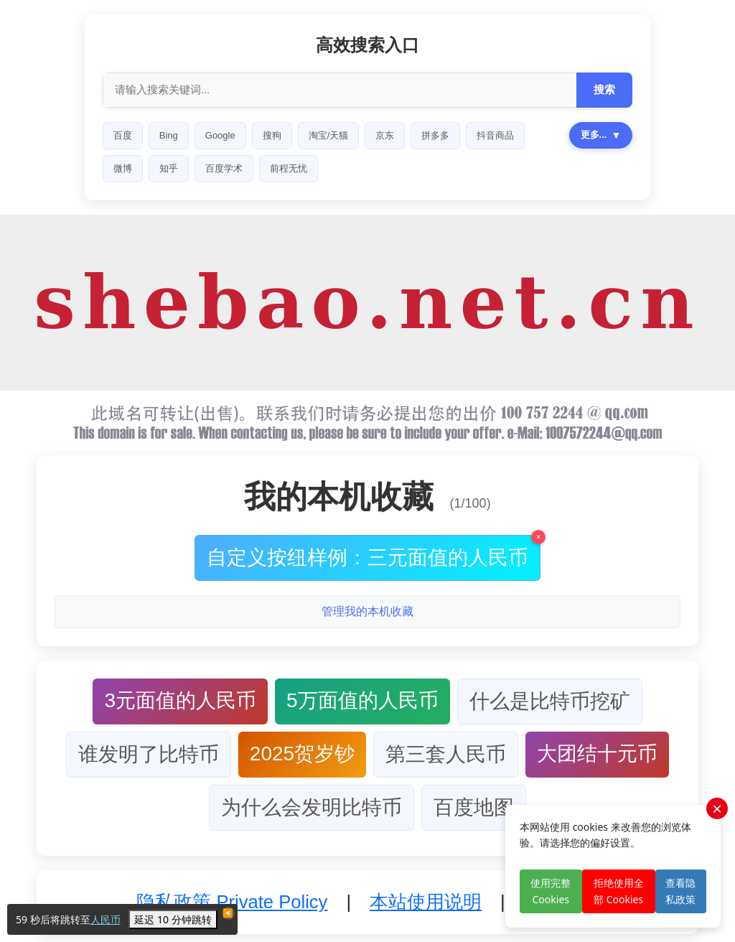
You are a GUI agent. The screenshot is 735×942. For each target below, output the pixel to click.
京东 (384, 135)
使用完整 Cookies (550, 890)
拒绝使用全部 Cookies (619, 890)
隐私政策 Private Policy (231, 902)
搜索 (604, 89)
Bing (168, 135)
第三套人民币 (445, 754)
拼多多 (435, 135)
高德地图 (264, 168)
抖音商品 (495, 135)
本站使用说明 (426, 902)
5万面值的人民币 (362, 700)
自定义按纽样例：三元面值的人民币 (373, 552)
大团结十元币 (597, 753)
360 (318, 168)
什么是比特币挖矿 (549, 701)
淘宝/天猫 (329, 135)
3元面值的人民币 (180, 700)
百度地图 (474, 807)
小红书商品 (136, 168)
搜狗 (272, 135)
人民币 (105, 919)
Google (220, 135)
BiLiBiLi (202, 168)
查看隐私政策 (680, 890)
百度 (122, 135)
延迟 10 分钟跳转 (172, 919)
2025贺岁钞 (302, 753)
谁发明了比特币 (148, 754)
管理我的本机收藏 (367, 611)
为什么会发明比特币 (311, 807)
